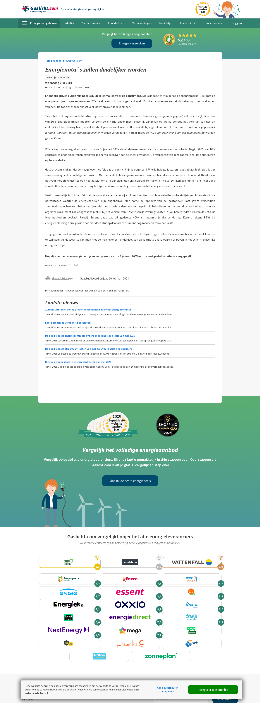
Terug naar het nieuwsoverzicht (63, 61)
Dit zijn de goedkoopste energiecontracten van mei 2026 (78, 362)
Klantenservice (213, 23)
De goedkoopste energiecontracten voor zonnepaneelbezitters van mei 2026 (90, 336)
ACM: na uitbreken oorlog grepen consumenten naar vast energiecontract (88, 309)
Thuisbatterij (116, 23)
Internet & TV (187, 23)
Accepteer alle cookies (213, 690)
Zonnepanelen (91, 23)
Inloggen (236, 23)
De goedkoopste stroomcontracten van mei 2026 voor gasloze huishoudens (88, 349)
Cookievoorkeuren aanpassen (167, 689)
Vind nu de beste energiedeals (130, 481)
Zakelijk (69, 23)
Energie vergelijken (132, 43)
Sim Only (164, 23)
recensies (187, 44)
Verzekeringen (142, 23)
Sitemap (26, 699)
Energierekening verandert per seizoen (68, 322)
